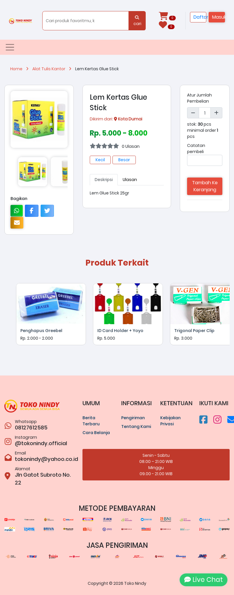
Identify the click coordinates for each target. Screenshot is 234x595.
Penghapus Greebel (41, 331)
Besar (124, 160)
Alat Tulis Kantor (53, 69)
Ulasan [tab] (130, 179)
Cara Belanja (96, 433)
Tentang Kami (136, 426)
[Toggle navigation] (10, 47)
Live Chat (201, 579)
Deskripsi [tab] (104, 179)
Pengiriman (133, 418)
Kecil (100, 160)
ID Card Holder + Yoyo (120, 331)
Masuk (218, 17)
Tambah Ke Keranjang (205, 186)
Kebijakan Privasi (170, 421)
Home (21, 69)
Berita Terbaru (91, 421)
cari (137, 21)
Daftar (199, 17)
